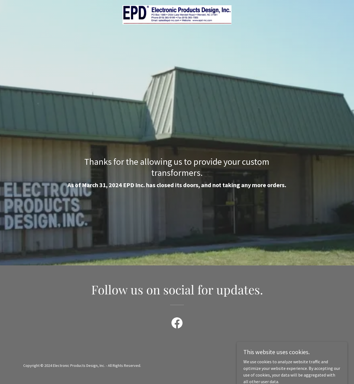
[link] (177, 14)
